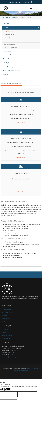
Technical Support (8, 38)
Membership (7, 51)
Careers (5, 75)
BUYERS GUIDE (6, 309)
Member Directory (15, 2)
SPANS (4, 332)
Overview (6, 24)
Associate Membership (10, 55)
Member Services (8, 31)
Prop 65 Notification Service (11, 47)
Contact (26, 2)
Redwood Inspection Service (12, 71)
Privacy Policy (29, 368)
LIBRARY (4, 315)
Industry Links (7, 63)
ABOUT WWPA (6, 319)
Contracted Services (9, 44)
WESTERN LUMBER (7, 312)
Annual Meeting (8, 67)
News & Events (7, 59)
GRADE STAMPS (6, 339)
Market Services (8, 41)
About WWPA (6, 18)
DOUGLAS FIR (6, 329)
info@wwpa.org (11, 357)
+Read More (21, 123)
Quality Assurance (9, 34)
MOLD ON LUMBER (7, 336)
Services (15, 18)
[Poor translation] (7, 389)
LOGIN (3, 322)
